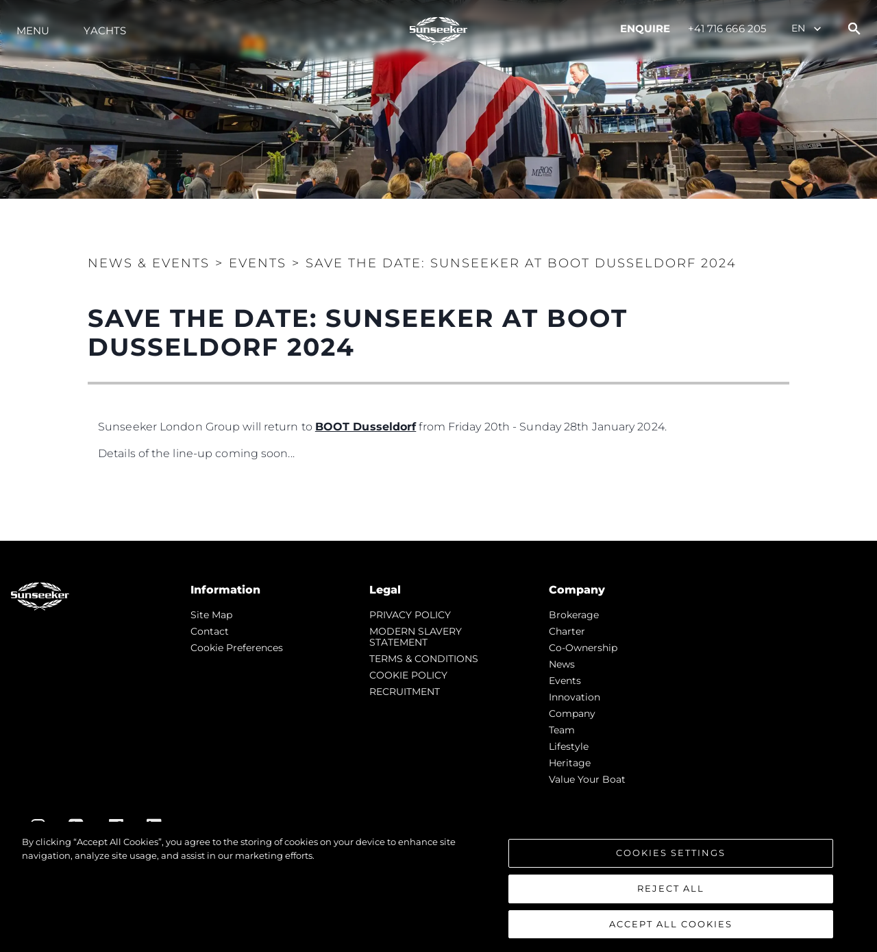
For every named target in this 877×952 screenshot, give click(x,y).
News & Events (149, 263)
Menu (32, 30)
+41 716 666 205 (727, 28)
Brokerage (574, 615)
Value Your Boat (587, 779)
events (565, 680)
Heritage (570, 763)
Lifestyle (569, 746)
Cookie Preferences (236, 648)
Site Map (211, 615)
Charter (567, 631)
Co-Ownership (583, 648)
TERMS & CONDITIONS (423, 658)
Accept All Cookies (670, 927)
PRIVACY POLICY (410, 615)
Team (562, 730)
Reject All (670, 891)
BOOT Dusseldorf (366, 426)
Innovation (574, 697)
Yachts (105, 30)
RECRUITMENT (404, 691)
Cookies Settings (671, 856)
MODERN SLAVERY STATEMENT (415, 636)
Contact (209, 631)
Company (572, 713)
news (562, 664)
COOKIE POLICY (408, 675)
